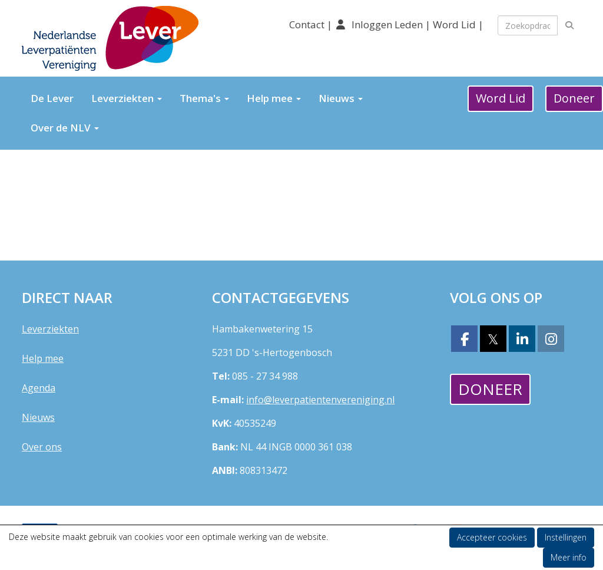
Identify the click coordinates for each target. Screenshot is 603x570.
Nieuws (341, 98)
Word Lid (454, 24)
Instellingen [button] (566, 537)
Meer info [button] (569, 557)
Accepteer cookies (492, 537)
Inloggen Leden (387, 24)
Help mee (274, 98)
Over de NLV (65, 127)
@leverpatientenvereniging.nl (320, 399)
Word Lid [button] (500, 98)
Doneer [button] (490, 389)
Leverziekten (126, 98)
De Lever (52, 98)
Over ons (42, 446)
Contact (308, 24)
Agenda (38, 387)
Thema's (204, 98)
